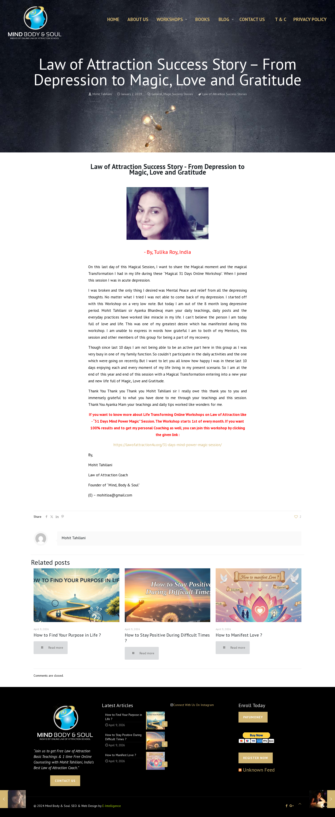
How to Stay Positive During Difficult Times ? (167, 638)
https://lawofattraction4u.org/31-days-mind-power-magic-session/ (167, 444)
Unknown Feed (259, 770)
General (156, 94)
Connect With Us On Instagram (193, 705)
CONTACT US (65, 781)
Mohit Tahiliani (102, 94)
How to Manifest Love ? (239, 635)
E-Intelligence (111, 806)
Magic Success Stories (178, 94)
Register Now (255, 758)
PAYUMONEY (253, 717)
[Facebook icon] (286, 806)
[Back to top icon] (299, 804)
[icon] (292, 806)
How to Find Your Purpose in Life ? (67, 635)
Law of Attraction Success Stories (224, 94)
